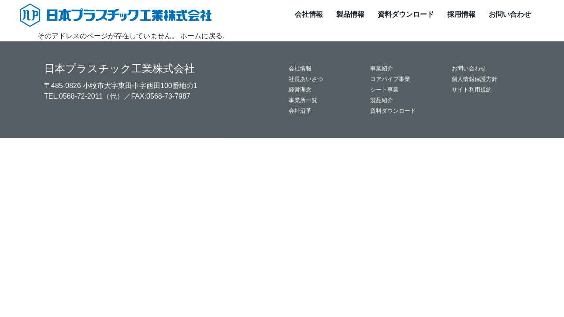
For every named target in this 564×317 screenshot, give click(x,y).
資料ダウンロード (406, 14)
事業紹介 (381, 68)
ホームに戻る (201, 36)
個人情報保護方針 (474, 79)
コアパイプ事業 (390, 79)
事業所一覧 (303, 100)
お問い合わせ (510, 14)
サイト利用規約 (472, 89)
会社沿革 (300, 110)
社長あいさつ (306, 79)
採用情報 (461, 14)
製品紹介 (381, 100)
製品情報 (350, 14)
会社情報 (309, 14)
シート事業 (384, 89)
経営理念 (300, 89)
